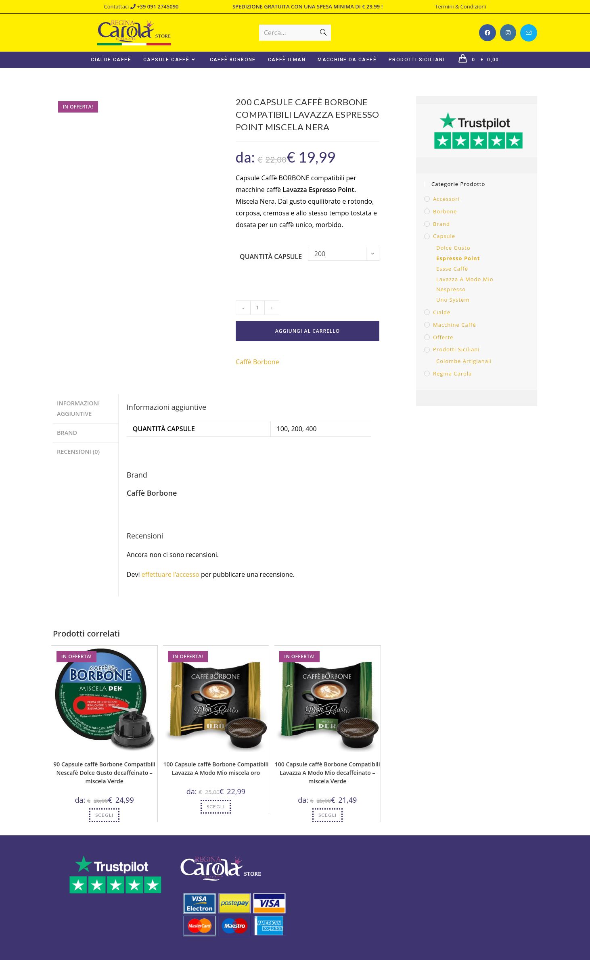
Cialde (441, 312)
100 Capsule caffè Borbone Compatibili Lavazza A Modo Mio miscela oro (216, 768)
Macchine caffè (454, 324)
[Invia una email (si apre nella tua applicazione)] (528, 33)
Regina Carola (452, 373)
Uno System (452, 299)
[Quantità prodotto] (257, 308)
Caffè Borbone (257, 361)
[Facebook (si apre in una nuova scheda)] (487, 32)
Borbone (445, 211)
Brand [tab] (67, 431)
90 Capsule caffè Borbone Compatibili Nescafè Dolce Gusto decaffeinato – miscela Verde (104, 772)
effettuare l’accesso (170, 574)
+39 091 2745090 (154, 6)
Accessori (446, 198)
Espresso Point (458, 258)
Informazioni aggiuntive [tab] (78, 408)
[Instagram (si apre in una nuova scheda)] (508, 32)
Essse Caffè (452, 268)
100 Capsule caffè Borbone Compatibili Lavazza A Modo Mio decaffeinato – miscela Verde (327, 772)
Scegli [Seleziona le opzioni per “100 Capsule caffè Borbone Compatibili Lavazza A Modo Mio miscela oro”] (216, 806)
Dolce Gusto (453, 247)
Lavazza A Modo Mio (465, 279)
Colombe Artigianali (464, 361)
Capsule (444, 236)
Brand (441, 223)
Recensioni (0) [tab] (78, 449)
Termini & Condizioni (460, 6)
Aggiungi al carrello (307, 331)
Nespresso (451, 289)
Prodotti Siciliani (456, 349)
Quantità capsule (271, 256)
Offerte (443, 337)
